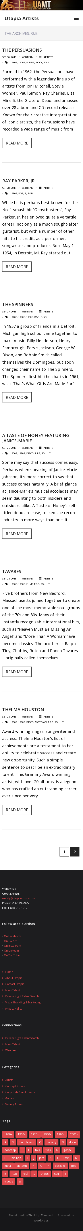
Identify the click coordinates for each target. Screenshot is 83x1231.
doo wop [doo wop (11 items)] (10, 1150)
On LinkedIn (11, 950)
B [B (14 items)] (13, 1142)
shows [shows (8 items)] (44, 1174)
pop (20, 193)
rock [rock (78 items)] (25, 1174)
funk (29, 584)
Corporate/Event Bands (20, 1092)
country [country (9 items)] (51, 1142)
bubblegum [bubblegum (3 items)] (26, 1142)
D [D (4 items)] (63, 1142)
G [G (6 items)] (57, 1150)
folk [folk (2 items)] (37, 1150)
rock (39, 62)
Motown (41, 722)
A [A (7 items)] (5, 1142)
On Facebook (12, 936)
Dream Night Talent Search (22, 996)
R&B (31, 62)
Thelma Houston (23, 709)
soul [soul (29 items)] (57, 1174)
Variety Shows (14, 1104)
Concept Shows (15, 1086)
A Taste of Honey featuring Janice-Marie (35, 438)
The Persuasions (22, 50)
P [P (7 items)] (48, 1166)
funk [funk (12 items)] (48, 1150)
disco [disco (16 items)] (72, 1142)
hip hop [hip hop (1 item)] (16, 1158)
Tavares (11, 571)
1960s (13, 62)
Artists (48, 57)
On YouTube (12, 955)
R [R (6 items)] (5, 1174)
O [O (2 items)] (41, 1166)
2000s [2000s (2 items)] (74, 1134)
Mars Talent (12, 990)
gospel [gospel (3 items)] (68, 1150)
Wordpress (41, 1220)
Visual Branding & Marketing (23, 1002)
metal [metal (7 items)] (8, 1166)
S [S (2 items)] (34, 1174)
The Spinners (17, 304)
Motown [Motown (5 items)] (22, 1166)
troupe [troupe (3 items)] (8, 1181)
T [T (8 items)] (65, 1174)
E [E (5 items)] (22, 1150)
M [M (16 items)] (76, 1158)
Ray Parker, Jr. (19, 181)
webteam (27, 57)
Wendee (10, 1050)
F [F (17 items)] (28, 1150)
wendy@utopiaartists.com (18, 898)
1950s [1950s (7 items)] (8, 1134)
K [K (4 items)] (50, 1158)
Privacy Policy (13, 1009)
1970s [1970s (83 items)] (35, 1134)
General (10, 1098)
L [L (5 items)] (57, 1158)
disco (30, 453)
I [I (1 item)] (27, 1158)
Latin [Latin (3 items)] (66, 1158)
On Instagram (12, 946)
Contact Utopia (14, 984)
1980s (13, 193)
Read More (17, 143)
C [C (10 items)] (40, 1142)
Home (9, 972)
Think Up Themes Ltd (42, 1215)
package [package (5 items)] (60, 1166)
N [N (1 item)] (34, 1166)
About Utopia (13, 978)
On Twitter (10, 941)
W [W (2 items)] (20, 1181)
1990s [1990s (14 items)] (60, 1134)
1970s (21, 62)
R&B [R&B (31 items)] (14, 1174)
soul (47, 62)
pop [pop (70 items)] (74, 1166)
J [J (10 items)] (33, 1158)
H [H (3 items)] (5, 1158)
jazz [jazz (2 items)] (41, 1158)
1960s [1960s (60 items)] (21, 1134)
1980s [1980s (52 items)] (47, 1134)
